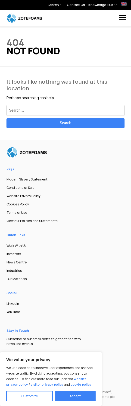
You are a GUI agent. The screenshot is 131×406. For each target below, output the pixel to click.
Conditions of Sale (20, 187)
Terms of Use (16, 212)
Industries (14, 270)
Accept (75, 396)
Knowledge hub (100, 5)
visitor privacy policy (47, 384)
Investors (13, 254)
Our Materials (16, 279)
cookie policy (81, 384)
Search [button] (53, 5)
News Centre (16, 262)
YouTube (13, 312)
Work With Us (16, 245)
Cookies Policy (17, 204)
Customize (29, 396)
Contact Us (76, 5)
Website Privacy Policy (23, 196)
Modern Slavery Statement (26, 179)
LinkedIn (12, 303)
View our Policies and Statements (32, 221)
